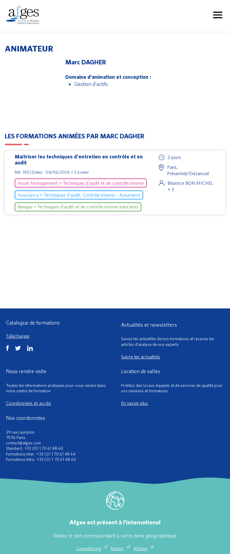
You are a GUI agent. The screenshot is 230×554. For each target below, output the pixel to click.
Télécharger (18, 336)
